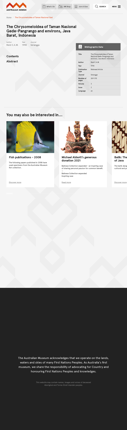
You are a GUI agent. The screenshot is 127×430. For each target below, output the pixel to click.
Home (8, 17)
